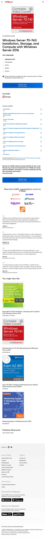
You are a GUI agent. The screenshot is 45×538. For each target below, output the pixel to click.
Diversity (4, 474)
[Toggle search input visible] (43, 2)
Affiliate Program (6, 470)
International (6, 481)
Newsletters (22, 460)
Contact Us (22, 458)
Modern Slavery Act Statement (9, 534)
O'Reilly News (5, 463)
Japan (3, 487)
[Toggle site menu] (2, 2)
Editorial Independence (23, 532)
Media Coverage (6, 465)
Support (22, 455)
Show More (6, 154)
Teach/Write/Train (7, 458)
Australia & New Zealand (8, 484)
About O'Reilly (6, 455)
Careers (4, 460)
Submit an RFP (6, 472)
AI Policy (21, 465)
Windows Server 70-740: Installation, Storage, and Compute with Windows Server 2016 (21, 158)
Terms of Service (6, 532)
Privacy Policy (23, 463)
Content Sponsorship (7, 477)
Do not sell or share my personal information (12, 526)
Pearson (7, 71)
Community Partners (7, 467)
